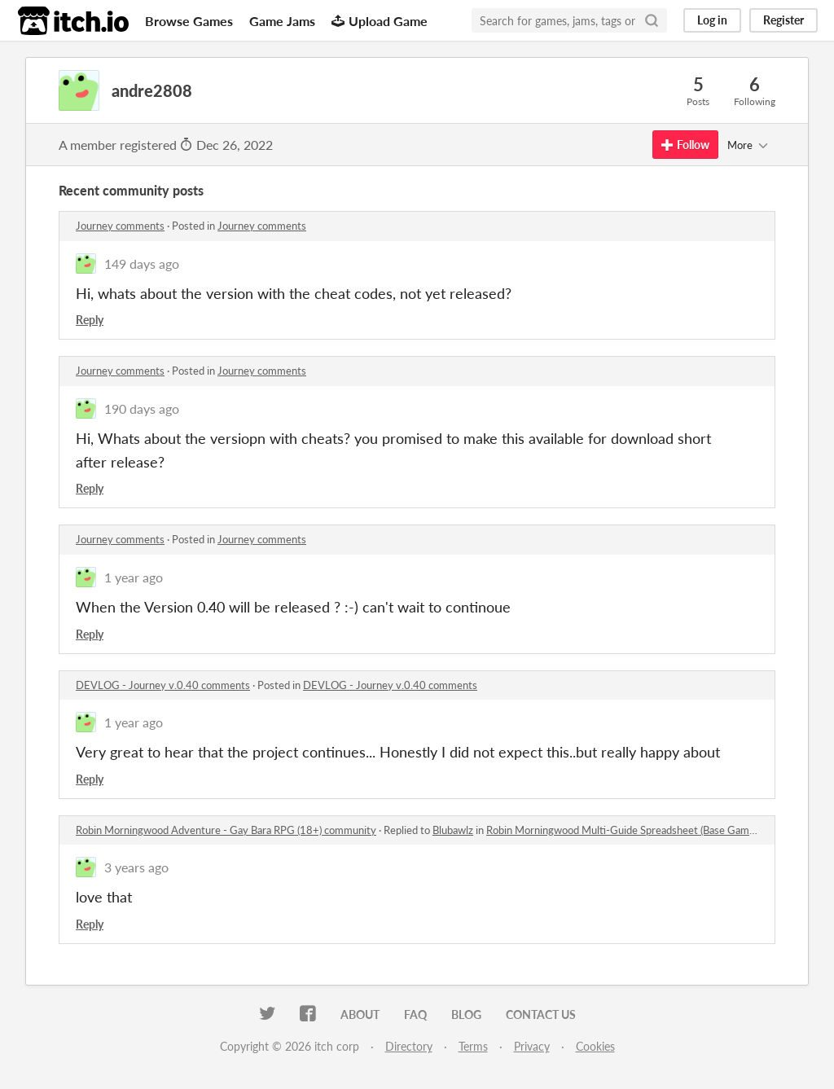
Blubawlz (452, 830)
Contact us (541, 1014)
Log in (712, 20)
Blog (466, 1014)
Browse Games (189, 21)
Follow (685, 144)
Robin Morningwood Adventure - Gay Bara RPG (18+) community (226, 830)
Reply (89, 320)
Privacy (532, 1046)
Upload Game (379, 21)
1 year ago (133, 577)
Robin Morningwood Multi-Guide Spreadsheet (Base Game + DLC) (638, 830)
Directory (408, 1046)
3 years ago (136, 867)
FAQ (415, 1014)
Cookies (595, 1046)
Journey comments (120, 225)
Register (783, 20)
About (360, 1014)
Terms (473, 1046)
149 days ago (141, 263)
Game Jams (282, 21)
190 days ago (141, 408)
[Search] (651, 20)
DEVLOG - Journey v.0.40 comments (163, 685)
